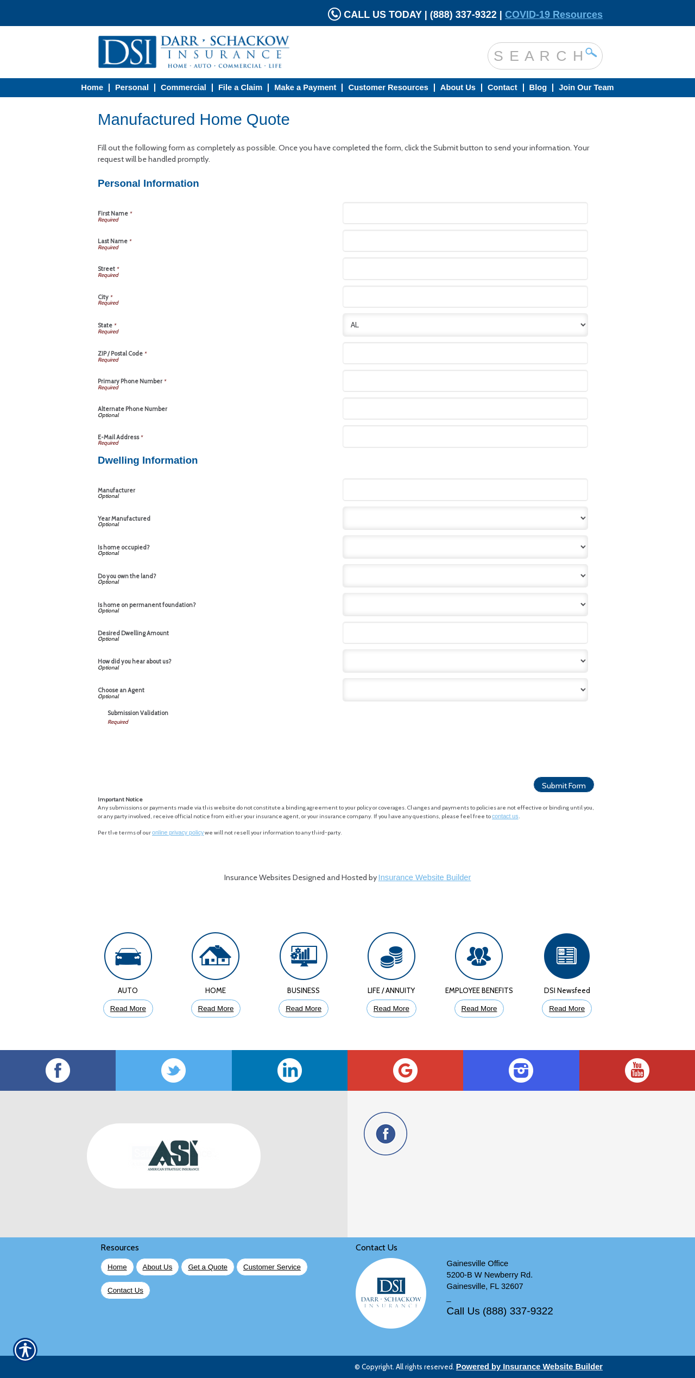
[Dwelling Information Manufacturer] (465, 489)
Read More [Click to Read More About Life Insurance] (391, 1008)
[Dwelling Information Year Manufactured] (465, 518)
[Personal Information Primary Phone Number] (465, 381)
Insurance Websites (257, 877)
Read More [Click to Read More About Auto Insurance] (128, 1008)
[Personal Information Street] (465, 268)
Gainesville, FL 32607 (485, 1286)
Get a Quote (208, 1267)
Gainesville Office (478, 1263)
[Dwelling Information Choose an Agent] (465, 689)
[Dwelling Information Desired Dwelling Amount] (465, 633)
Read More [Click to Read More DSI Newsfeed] (567, 1008)
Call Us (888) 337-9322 (500, 1311)
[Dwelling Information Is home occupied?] (465, 547)
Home (117, 1267)
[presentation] (190, 747)
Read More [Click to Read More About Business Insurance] (303, 1008)
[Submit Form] (564, 784)
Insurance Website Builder (424, 877)
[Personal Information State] (465, 325)
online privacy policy (178, 832)
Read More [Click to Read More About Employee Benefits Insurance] (479, 1008)
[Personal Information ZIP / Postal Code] (465, 353)
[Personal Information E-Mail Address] (465, 436)
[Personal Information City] (465, 297)
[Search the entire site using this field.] (537, 55)
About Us (158, 1267)
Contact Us (125, 1290)
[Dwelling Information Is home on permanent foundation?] (465, 604)
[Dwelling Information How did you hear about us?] (465, 661)
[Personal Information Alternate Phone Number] (465, 408)
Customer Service (272, 1267)
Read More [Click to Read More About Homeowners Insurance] (216, 1008)
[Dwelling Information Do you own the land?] (465, 575)
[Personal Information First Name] (465, 213)
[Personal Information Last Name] (465, 241)
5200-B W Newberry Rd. (490, 1274)
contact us (505, 816)
